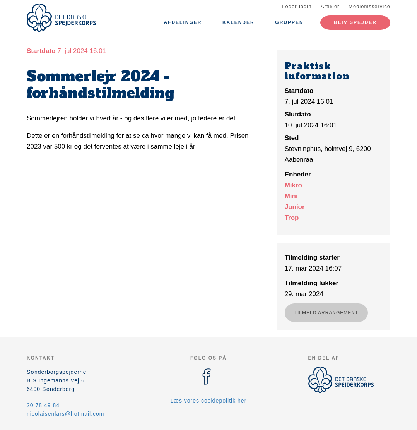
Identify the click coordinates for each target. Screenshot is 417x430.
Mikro (293, 185)
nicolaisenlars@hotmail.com (65, 414)
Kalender (238, 22)
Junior (295, 207)
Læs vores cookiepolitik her (209, 400)
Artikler (330, 6)
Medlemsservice (369, 6)
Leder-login (296, 6)
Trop (292, 217)
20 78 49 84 (43, 405)
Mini (291, 196)
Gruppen (289, 22)
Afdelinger (183, 22)
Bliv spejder (355, 22)
